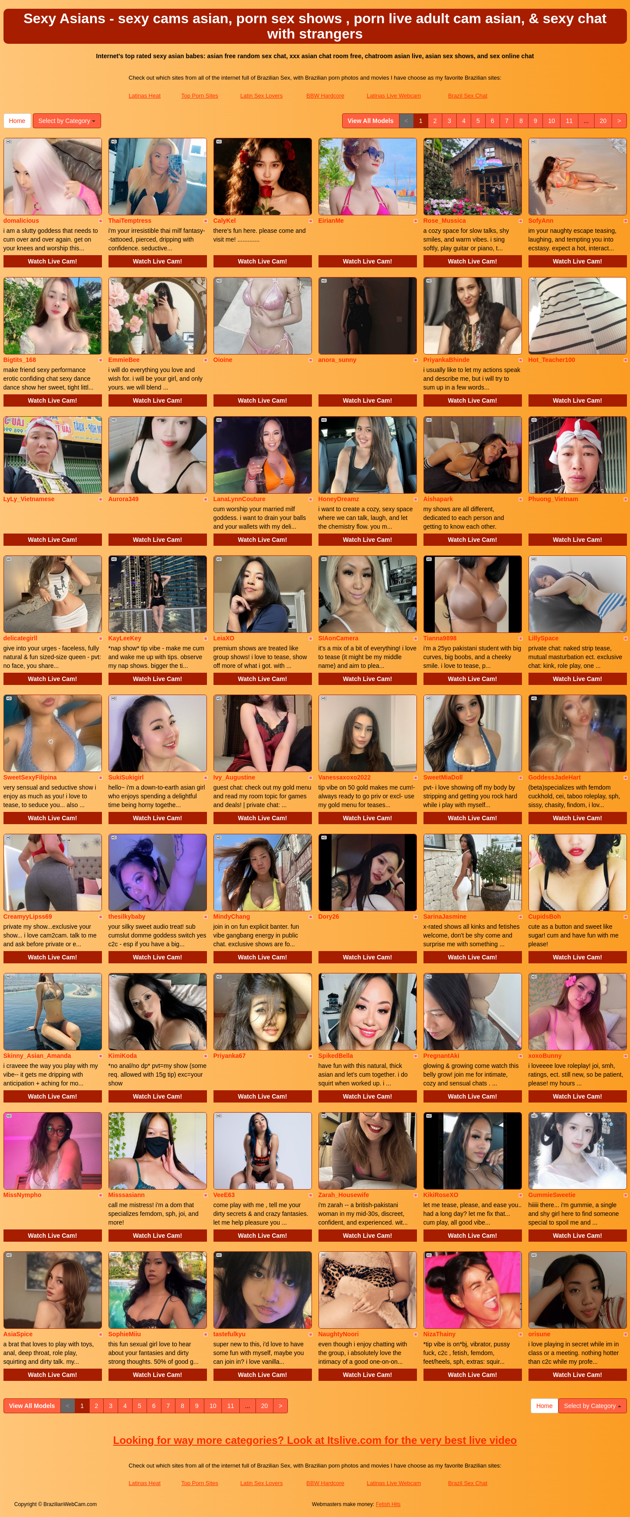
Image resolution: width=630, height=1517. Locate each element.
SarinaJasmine (445, 916)
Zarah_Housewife (343, 1194)
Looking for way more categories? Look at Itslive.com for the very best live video (315, 1440)
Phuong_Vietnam (553, 498)
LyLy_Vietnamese (29, 498)
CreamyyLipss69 (28, 916)
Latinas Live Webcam (394, 95)
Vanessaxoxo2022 (344, 777)
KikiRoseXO (441, 1194)
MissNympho (23, 1194)
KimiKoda (122, 1055)
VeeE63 (224, 1194)
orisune (539, 1334)
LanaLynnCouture (240, 498)
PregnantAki (441, 1055)
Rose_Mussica (445, 220)
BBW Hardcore (325, 95)
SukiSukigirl (126, 777)
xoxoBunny (545, 1055)
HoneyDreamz (338, 498)
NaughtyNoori (338, 1334)
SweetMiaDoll (443, 777)
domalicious (21, 220)
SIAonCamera (338, 638)
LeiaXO (224, 638)
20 (603, 120)
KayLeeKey (125, 638)
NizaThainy (440, 1334)
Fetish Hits (388, 1504)
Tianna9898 (440, 638)
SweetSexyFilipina (30, 777)
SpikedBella (335, 1055)
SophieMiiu (124, 1334)
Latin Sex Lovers (261, 95)
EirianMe (331, 220)
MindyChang (232, 916)
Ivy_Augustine (235, 777)
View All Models (371, 120)
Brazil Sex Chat (467, 95)
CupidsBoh (544, 916)
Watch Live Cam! (52, 261)
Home (17, 120)
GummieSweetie (552, 1194)
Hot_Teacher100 (551, 359)
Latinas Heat (145, 95)
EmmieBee (124, 359)
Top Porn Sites (199, 95)
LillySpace (543, 638)
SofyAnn (541, 220)
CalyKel (225, 220)
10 (551, 120)
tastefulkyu (230, 1334)
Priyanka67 (230, 1055)
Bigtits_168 (20, 359)
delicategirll (21, 638)
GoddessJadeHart (554, 777)
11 (569, 120)
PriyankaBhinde (447, 359)
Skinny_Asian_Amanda (37, 1055)
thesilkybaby (127, 916)
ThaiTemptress (130, 220)
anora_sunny (337, 359)
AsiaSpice (18, 1334)
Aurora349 (123, 498)
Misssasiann (126, 1194)
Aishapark (438, 498)
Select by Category (66, 120)
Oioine (223, 359)
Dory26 (328, 916)
